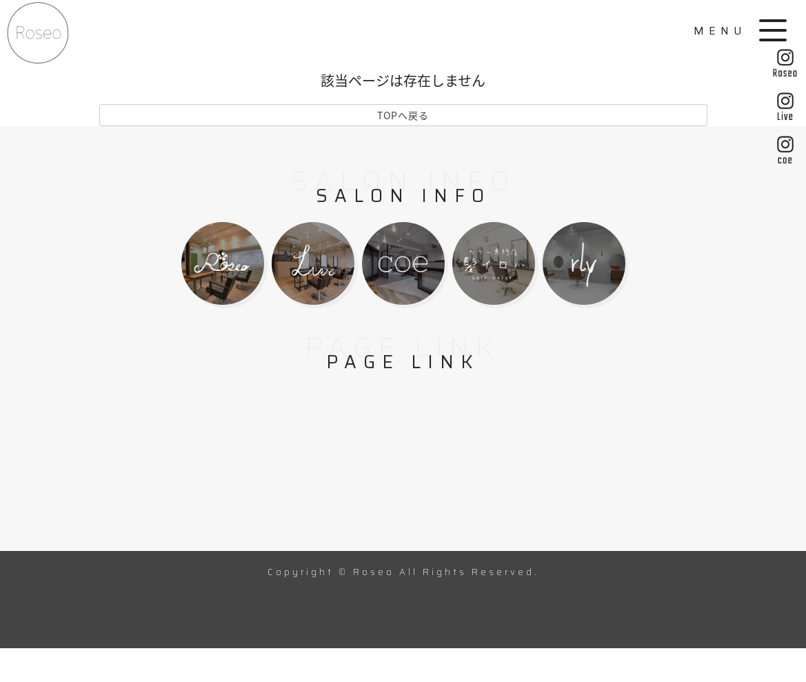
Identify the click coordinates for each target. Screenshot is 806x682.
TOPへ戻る (403, 115)
